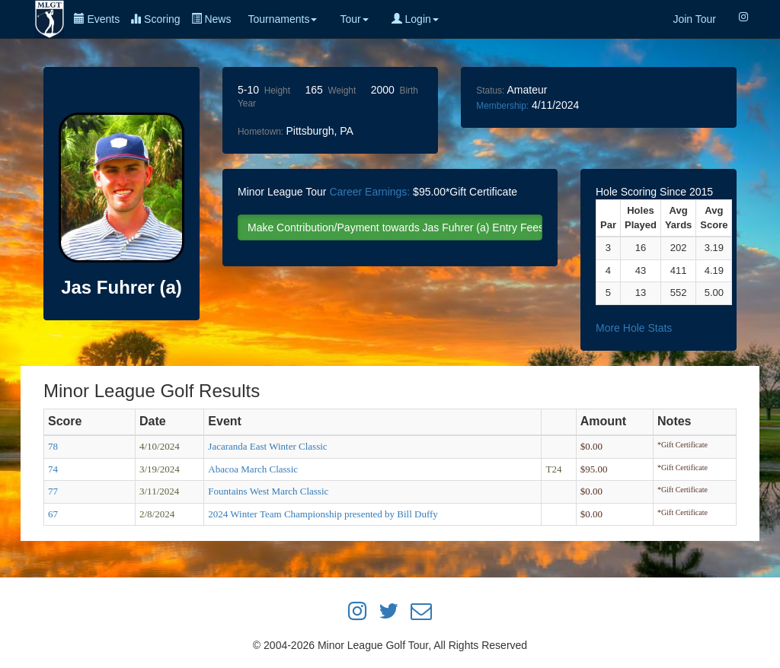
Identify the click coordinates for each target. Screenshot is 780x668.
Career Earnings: (369, 192)
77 (53, 491)
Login (415, 19)
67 (53, 514)
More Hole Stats (634, 328)
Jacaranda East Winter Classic (267, 446)
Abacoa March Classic (253, 469)
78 (53, 446)
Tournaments (282, 19)
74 (53, 469)
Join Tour (694, 19)
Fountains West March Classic (268, 491)
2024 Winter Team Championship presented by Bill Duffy (323, 514)
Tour (354, 19)
